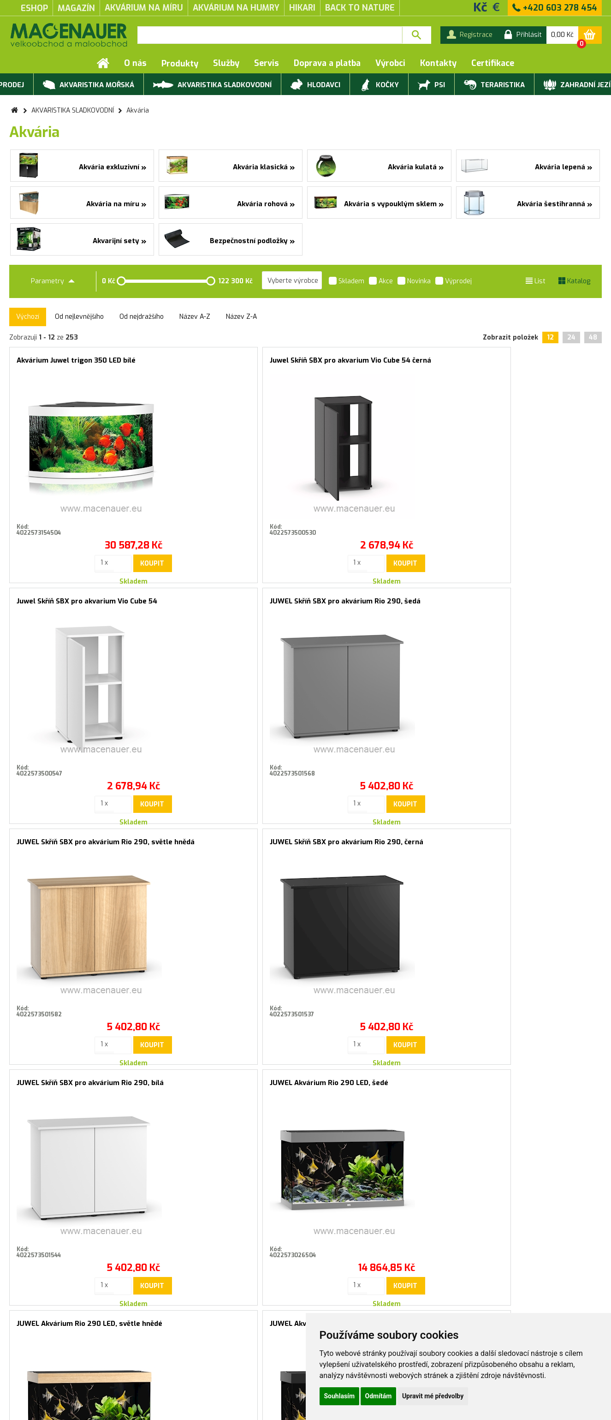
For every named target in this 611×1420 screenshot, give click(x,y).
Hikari (302, 7)
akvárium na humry (236, 7)
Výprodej (453, 282)
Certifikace (492, 63)
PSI (431, 85)
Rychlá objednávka (148, 1359)
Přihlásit (398, 1174)
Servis (266, 63)
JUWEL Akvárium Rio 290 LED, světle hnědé (82, 845)
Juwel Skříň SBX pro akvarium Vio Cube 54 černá (231, 364)
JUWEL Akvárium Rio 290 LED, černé (226, 842)
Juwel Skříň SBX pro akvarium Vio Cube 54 (380, 364)
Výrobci (390, 63)
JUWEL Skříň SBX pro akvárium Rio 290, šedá (529, 364)
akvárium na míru (144, 7)
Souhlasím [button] (339, 1396)
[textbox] (270, 35)
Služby (226, 63)
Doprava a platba (327, 63)
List (536, 281)
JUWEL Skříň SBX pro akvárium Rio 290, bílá (380, 605)
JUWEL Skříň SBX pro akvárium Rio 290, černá (231, 605)
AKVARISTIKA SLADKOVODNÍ (212, 84)
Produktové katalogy (152, 1349)
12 (550, 337)
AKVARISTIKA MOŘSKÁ (88, 85)
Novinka (414, 282)
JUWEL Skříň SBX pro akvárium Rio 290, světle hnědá (82, 605)
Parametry (53, 281)
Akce (381, 282)
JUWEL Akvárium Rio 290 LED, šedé (523, 601)
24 (571, 337)
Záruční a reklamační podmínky (56, 1359)
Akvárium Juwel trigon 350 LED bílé (76, 360)
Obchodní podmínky (39, 1349)
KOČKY (379, 85)
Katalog (574, 281)
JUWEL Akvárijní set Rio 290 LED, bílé (378, 842)
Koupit (101, 548)
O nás (135, 63)
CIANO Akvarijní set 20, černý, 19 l (521, 842)
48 (593, 337)
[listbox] (291, 280)
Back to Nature (360, 7)
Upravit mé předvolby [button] (432, 1396)
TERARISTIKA (494, 85)
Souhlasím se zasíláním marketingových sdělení (305, 1195)
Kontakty (438, 63)
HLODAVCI (315, 85)
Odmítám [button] (378, 1396)
